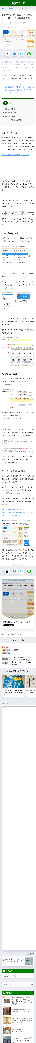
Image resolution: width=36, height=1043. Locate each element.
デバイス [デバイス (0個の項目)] (10, 954)
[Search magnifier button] (32, 748)
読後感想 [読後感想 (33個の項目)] (27, 964)
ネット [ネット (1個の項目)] (17, 954)
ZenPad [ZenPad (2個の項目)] (28, 943)
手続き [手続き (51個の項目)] (4, 961)
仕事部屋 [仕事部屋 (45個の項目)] (4, 957)
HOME (18, 1035)
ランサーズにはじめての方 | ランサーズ (15, 155)
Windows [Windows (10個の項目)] (27, 940)
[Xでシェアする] (7, 53)
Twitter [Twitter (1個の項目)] (20, 940)
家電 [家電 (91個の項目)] (30, 957)
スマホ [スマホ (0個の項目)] (4, 954)
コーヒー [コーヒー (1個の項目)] (22, 950)
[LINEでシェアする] (28, 53)
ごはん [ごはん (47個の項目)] (10, 947)
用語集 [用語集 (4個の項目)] (10, 964)
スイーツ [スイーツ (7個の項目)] (29, 950)
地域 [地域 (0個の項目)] (21, 957)
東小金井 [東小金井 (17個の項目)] (25, 961)
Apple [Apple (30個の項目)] (17, 936)
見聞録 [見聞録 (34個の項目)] (20, 964)
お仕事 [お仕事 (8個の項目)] (4, 947)
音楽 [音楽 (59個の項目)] (8, 967)
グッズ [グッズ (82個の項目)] (10, 950)
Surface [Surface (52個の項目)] (14, 940)
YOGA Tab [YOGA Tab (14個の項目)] (13, 943)
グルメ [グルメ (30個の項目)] (15, 950)
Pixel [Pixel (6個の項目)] (3, 940)
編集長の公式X (8, 996)
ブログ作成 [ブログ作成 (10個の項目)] (24, 954)
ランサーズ (5, 76)
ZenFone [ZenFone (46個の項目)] (21, 943)
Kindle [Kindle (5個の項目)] (29, 936)
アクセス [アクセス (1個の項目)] (28, 947)
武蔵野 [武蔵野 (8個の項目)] (4, 964)
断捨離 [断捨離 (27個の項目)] (14, 961)
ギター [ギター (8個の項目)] (4, 950)
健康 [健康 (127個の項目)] (10, 957)
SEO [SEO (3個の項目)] (8, 940)
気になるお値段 (10, 116)
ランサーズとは (10, 109)
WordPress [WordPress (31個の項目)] (5, 943)
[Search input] (16, 748)
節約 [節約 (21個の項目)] (15, 964)
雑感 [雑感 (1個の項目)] (3, 967)
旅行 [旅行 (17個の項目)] (20, 961)
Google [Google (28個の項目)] (23, 936)
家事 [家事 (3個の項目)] (26, 957)
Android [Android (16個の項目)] (11, 936)
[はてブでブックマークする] (21, 53)
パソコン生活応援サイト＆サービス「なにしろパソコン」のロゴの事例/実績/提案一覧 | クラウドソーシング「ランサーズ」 (18, 90)
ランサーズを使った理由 (13, 120)
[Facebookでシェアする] (14, 53)
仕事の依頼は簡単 (10, 112)
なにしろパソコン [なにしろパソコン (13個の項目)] (18, 947)
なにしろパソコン (16, 634)
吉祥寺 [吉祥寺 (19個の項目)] (15, 957)
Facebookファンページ (10, 998)
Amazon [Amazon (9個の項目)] (4, 936)
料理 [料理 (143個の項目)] (9, 961)
